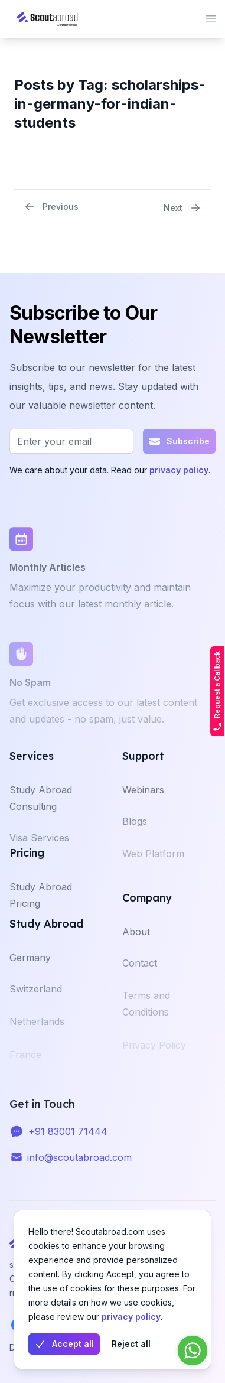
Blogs (134, 832)
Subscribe (179, 441)
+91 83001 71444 (67, 1138)
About (136, 941)
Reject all (131, 1344)
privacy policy (131, 1317)
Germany (30, 967)
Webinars (143, 799)
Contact (139, 974)
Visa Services (39, 849)
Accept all (64, 1344)
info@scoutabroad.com (79, 1164)
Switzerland (35, 1000)
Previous (51, 207)
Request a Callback (217, 691)
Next (182, 208)
